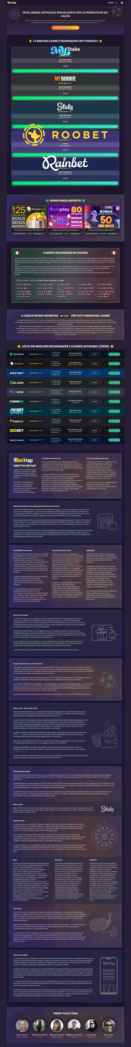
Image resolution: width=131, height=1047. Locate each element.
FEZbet (101, 184)
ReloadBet (81, 182)
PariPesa (40, 172)
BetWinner (61, 182)
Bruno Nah (108, 922)
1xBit (59, 172)
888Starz (81, 176)
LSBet (60, 179)
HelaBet (40, 179)
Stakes (19, 182)
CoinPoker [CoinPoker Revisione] (41, 784)
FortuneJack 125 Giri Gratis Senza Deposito (28, 118)
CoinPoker (20, 184)
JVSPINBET (41, 182)
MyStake (20, 176)
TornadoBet (82, 179)
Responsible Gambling (65, 1044)
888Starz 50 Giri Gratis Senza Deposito (101, 118)
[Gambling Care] (56, 1029)
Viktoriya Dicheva (56, 922)
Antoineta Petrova (39, 922)
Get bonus (21, 71)
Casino (111, 3)
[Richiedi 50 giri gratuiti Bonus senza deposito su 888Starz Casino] (102, 104)
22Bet (100, 172)
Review (21, 66)
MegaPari (20, 172)
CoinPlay (102, 179)
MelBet (60, 184)
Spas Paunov (22, 922)
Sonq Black (91, 922)
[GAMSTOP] (74, 1025)
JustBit (101, 182)
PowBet (101, 176)
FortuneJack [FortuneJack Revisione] (22, 639)
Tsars (19, 179)
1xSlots (80, 172)
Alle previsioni (65, 28)
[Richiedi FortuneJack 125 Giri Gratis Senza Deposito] (29, 104)
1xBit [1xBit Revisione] (14, 639)
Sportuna (41, 176)
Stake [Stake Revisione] (20, 622)
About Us (65, 1038)
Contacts (65, 1041)
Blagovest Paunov (74, 922)
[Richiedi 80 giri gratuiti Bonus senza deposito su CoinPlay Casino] (65, 104)
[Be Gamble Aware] (56, 1025)
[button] (65, 955)
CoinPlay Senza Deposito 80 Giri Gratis (64, 118)
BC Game (60, 176)
